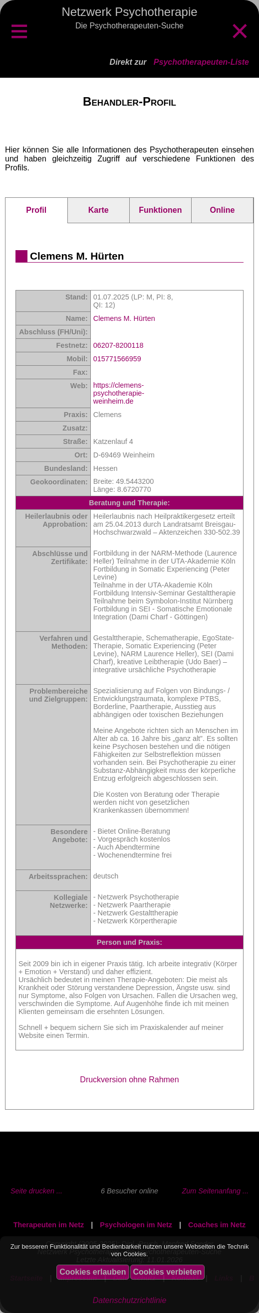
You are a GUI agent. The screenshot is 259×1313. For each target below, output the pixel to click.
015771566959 (117, 359)
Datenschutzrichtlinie (130, 1300)
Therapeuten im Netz (48, 1225)
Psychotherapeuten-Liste (201, 62)
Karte (98, 210)
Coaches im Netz (217, 1225)
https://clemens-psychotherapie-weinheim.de (118, 393)
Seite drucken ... (36, 1191)
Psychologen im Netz (136, 1225)
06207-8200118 (118, 345)
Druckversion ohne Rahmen (129, 1079)
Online (222, 210)
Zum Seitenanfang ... (215, 1191)
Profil (36, 210)
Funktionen (160, 210)
